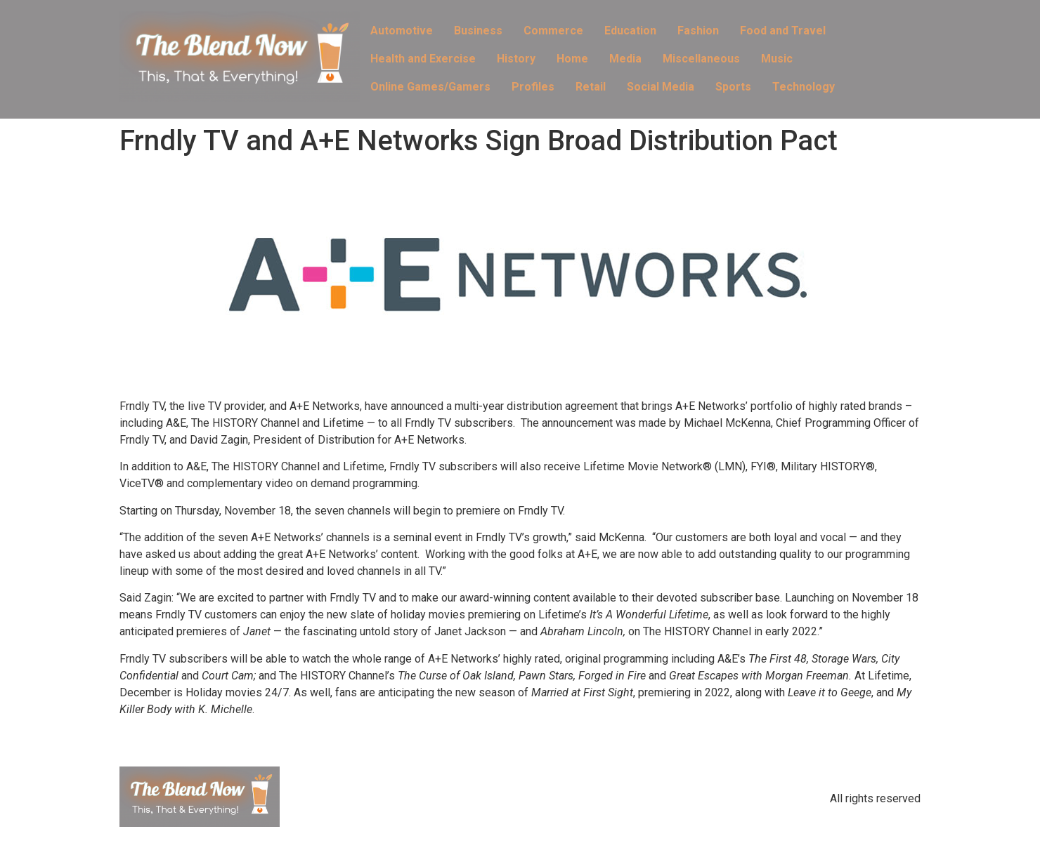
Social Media (660, 86)
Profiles (533, 86)
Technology (803, 86)
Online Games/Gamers (430, 86)
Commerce (553, 30)
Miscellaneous (701, 58)
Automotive (401, 30)
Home (572, 58)
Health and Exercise (423, 58)
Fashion (698, 30)
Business (478, 30)
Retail (591, 86)
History (516, 58)
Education (630, 30)
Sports (733, 86)
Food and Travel (783, 30)
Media (625, 58)
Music (777, 58)
